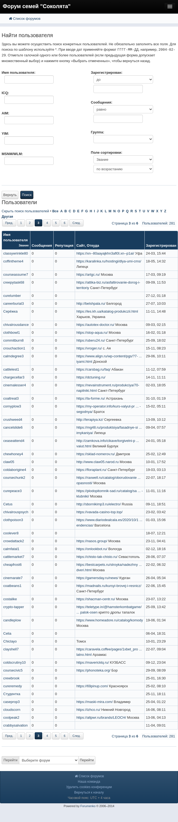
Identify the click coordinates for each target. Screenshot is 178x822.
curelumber (12, 296)
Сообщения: (101, 102)
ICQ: (5, 93)
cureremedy (12, 686)
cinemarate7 (13, 578)
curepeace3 (12, 491)
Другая (7, 217)
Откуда (93, 245)
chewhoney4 (13, 454)
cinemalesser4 (14, 385)
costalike (10, 599)
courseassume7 (15, 274)
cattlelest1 (11, 369)
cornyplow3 (12, 406)
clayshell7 (11, 649)
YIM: (5, 133)
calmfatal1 (11, 549)
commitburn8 (13, 340)
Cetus (7, 504)
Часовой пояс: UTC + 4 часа (89, 798)
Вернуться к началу (89, 792)
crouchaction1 (14, 348)
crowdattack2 (13, 541)
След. (76, 222)
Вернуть (10, 195)
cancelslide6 (13, 427)
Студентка (11, 694)
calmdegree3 (13, 356)
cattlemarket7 (13, 557)
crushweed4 (12, 420)
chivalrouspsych (15, 512)
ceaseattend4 (13, 441)
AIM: (5, 113)
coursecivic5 (13, 670)
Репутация (64, 245)
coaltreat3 (11, 398)
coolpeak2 (11, 717)
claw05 (8, 462)
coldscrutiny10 (14, 662)
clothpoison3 (13, 520)
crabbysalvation (15, 725)
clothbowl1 (11, 332)
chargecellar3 (13, 377)
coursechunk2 (14, 478)
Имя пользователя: (18, 72)
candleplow (12, 620)
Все (55, 211)
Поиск (27, 195)
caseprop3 (11, 702)
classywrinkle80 (15, 253)
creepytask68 (13, 282)
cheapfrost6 (12, 565)
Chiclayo (10, 641)
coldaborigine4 (14, 470)
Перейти (11, 760)
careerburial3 (13, 303)
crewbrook (11, 678)
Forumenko (87, 806)
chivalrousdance (16, 325)
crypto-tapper (13, 607)
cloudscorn (11, 710)
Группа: (97, 132)
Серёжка (10, 311)
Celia (7, 633)
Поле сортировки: (106, 152)
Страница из (125, 223)
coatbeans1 (12, 586)
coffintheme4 (13, 261)
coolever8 (10, 533)
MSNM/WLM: (12, 154)
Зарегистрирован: (106, 72)
